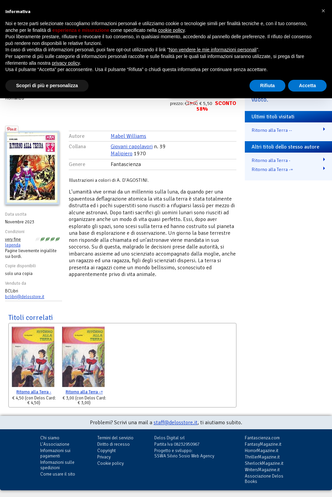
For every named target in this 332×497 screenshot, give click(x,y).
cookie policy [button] (171, 30)
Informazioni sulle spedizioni (57, 465)
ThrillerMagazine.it (262, 457)
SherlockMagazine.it (264, 463)
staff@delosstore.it (176, 422)
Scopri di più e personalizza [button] (47, 85)
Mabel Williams (128, 136)
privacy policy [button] (66, 63)
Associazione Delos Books (264, 478)
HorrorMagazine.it (261, 450)
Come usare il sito (57, 474)
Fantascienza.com (262, 438)
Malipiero (121, 153)
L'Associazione (54, 444)
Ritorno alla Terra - (33, 392)
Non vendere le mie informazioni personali (212, 49)
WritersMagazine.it (262, 470)
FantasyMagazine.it (263, 444)
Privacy (104, 457)
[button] (323, 10)
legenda (12, 245)
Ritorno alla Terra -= (84, 392)
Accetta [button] (307, 85)
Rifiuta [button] (267, 85)
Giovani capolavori (132, 146)
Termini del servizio (115, 438)
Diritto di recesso (113, 444)
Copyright (106, 450)
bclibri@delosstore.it (24, 296)
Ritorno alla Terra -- (272, 130)
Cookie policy (110, 463)
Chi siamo (49, 438)
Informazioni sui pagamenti (55, 453)
